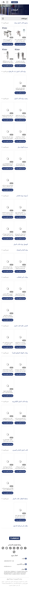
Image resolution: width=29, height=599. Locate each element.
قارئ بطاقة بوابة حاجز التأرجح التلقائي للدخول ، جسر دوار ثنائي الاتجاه (20, 168)
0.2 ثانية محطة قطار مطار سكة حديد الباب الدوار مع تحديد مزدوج (20, 528)
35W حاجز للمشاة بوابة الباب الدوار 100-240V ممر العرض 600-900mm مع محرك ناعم (7, 500)
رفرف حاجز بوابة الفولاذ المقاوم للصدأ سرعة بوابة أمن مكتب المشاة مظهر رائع (20, 118)
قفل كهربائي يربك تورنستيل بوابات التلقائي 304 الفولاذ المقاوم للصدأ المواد (20, 240)
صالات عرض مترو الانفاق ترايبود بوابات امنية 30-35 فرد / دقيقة (7, 63)
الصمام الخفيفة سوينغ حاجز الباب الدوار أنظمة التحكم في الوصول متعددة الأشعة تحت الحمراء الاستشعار (7, 240)
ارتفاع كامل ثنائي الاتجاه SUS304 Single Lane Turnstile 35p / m (20, 90)
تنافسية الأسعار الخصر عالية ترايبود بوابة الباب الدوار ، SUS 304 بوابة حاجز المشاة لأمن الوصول (20, 41)
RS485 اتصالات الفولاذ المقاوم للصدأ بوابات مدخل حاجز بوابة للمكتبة (7, 400)
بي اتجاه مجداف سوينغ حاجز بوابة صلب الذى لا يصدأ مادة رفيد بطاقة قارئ (20, 378)
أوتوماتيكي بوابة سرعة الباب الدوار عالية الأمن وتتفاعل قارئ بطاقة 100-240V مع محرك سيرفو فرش (7, 190)
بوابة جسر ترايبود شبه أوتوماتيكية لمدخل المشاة (20, 63)
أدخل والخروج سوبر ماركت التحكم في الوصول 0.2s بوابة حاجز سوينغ (20, 428)
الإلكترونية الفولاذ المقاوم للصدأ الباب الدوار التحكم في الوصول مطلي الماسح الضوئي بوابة (7, 378)
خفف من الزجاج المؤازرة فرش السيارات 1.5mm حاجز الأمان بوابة (7, 428)
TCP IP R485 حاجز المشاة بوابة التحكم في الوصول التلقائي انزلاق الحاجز (20, 273)
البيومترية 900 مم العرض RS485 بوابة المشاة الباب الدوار (8, 301)
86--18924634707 (9, 572)
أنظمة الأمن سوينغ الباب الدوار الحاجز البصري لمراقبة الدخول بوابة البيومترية (20, 478)
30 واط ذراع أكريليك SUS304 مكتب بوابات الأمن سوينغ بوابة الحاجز (7, 323)
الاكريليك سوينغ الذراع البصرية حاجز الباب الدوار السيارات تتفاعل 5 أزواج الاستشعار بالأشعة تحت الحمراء (7, 478)
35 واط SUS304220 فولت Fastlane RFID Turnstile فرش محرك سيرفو (7, 168)
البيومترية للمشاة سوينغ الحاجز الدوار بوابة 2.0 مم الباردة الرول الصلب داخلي (20, 301)
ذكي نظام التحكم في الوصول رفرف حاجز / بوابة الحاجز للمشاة (7, 118)
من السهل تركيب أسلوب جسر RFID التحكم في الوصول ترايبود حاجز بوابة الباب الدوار (7, 41)
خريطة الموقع (10, 590)
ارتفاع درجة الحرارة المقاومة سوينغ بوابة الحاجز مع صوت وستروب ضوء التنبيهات (7, 218)
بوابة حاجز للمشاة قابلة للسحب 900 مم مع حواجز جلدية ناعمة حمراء (8, 273)
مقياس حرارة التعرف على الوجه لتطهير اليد (7, 351)
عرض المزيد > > (5, 22)
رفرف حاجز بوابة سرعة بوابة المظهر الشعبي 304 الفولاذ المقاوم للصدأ (7, 140)
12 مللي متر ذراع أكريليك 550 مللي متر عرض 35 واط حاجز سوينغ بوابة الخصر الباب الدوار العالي (20, 351)
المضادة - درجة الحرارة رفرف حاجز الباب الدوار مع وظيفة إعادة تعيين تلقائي (20, 140)
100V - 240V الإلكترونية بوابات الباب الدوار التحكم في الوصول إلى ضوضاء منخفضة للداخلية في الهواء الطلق (7, 450)
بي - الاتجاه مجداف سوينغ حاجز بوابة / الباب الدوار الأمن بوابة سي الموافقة (20, 218)
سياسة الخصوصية (18, 590)
